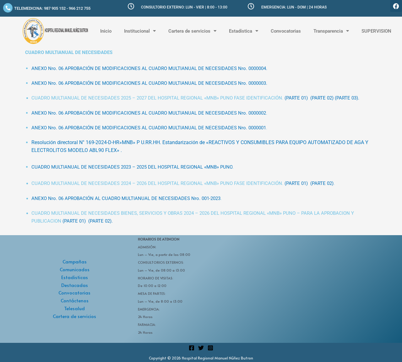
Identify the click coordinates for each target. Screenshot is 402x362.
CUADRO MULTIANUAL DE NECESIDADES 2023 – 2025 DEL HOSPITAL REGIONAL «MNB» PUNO (131, 167)
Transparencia (331, 30)
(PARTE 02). (100, 221)
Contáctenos (75, 300)
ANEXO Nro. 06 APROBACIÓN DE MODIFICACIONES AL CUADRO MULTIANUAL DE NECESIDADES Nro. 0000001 (148, 128)
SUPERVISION (376, 31)
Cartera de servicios (192, 30)
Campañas (74, 261)
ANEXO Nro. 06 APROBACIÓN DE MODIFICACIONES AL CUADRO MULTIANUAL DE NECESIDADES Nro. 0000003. (149, 83)
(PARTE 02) (322, 98)
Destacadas (74, 285)
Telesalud (74, 308)
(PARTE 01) (296, 98)
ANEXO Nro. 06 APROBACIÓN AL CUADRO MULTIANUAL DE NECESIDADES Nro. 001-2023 (125, 198)
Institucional (140, 30)
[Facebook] (191, 348)
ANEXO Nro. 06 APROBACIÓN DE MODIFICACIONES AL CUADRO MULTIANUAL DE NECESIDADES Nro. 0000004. (149, 68)
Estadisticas (74, 277)
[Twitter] (201, 348)
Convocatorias (286, 31)
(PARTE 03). (347, 98)
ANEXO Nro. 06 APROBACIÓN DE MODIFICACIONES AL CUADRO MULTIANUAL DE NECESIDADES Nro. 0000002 (148, 113)
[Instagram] (210, 348)
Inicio (105, 31)
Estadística (243, 30)
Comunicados (75, 269)
